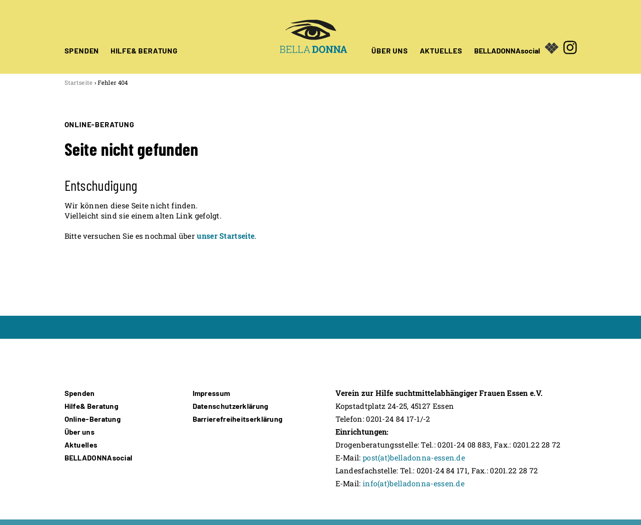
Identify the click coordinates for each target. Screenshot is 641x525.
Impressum (211, 393)
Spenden (80, 393)
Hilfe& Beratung (92, 405)
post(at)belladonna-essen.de (414, 457)
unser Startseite (225, 236)
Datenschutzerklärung (231, 405)
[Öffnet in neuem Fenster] (570, 37)
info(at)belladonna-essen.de (414, 483)
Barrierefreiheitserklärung (238, 418)
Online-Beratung (93, 418)
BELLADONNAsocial (507, 49)
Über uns (79, 431)
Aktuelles (81, 444)
